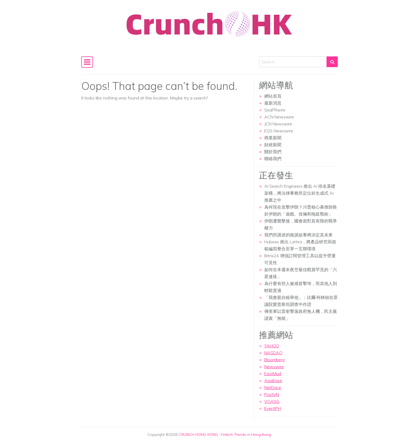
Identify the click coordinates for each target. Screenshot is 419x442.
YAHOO (271, 345)
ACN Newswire (279, 117)
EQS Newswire (278, 130)
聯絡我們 (272, 158)
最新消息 (272, 103)
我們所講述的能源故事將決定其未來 (298, 234)
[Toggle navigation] (87, 62)
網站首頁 (272, 96)
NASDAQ (273, 352)
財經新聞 (272, 144)
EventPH (272, 408)
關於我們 (272, 151)
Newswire (274, 366)
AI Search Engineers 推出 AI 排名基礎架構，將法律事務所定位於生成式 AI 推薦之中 (299, 193)
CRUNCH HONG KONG (198, 434)
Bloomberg (274, 359)
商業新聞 (272, 137)
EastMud (272, 373)
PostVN (271, 394)
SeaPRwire (274, 110)
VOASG (271, 401)
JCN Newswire (278, 123)
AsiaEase (273, 380)
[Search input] (293, 61)
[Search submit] (332, 61)
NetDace (272, 387)
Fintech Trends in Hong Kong (246, 434)
